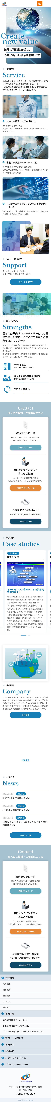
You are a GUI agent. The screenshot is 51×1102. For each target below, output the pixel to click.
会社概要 (25, 715)
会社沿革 (6, 1007)
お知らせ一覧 (25, 835)
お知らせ (9, 1044)
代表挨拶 (6, 989)
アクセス (6, 1001)
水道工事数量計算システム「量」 (16, 1025)
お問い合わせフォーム (26, 488)
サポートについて (25, 282)
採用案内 (9, 1051)
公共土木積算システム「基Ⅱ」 (15, 1020)
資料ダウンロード (25, 448)
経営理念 (6, 984)
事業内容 (9, 1013)
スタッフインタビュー (16, 1057)
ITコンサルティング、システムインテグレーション (23, 1031)
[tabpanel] (25, 592)
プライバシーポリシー (16, 1064)
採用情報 (25, 760)
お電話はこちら (25, 522)
